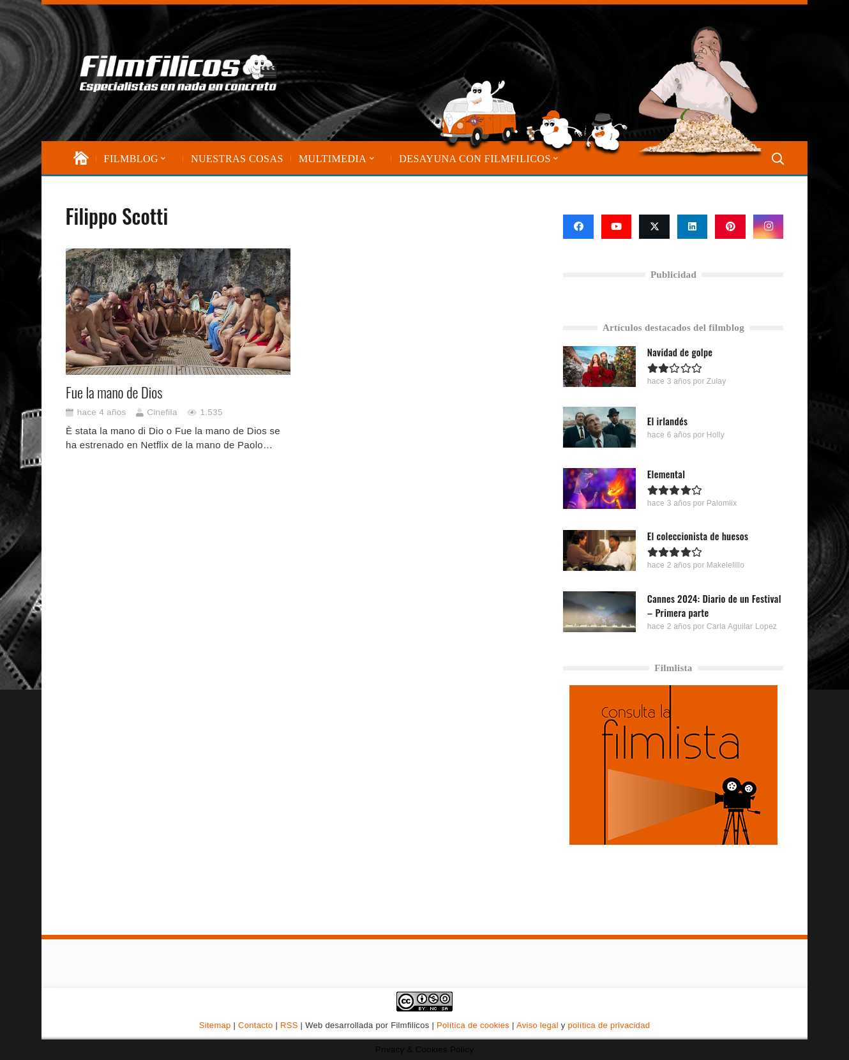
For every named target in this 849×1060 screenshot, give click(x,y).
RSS (289, 1025)
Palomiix (722, 503)
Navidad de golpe (680, 352)
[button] (162, 158)
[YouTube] (616, 227)
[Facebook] (578, 227)
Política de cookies (473, 1025)
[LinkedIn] (692, 227)
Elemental (666, 474)
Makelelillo (725, 565)
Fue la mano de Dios (114, 392)
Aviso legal (537, 1025)
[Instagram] (768, 227)
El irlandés (667, 420)
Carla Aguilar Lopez (742, 625)
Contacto (255, 1025)
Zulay (716, 381)
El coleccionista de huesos (697, 536)
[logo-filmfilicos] (181, 73)
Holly (716, 434)
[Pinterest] (730, 227)
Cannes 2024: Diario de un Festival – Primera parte (714, 605)
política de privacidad (608, 1025)
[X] (654, 227)
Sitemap (215, 1025)
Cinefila (162, 412)
